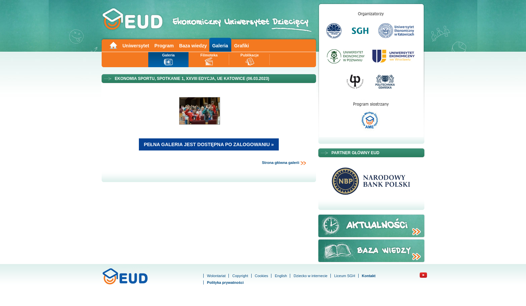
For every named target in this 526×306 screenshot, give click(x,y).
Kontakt (369, 276)
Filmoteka (208, 55)
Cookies (261, 276)
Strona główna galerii (284, 163)
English (281, 276)
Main (113, 45)
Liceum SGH (344, 276)
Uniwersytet (135, 45)
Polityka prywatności (225, 282)
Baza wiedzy (193, 45)
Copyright (240, 276)
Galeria (220, 45)
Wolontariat (216, 276)
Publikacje (250, 55)
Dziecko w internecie (310, 276)
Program (164, 45)
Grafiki (241, 45)
